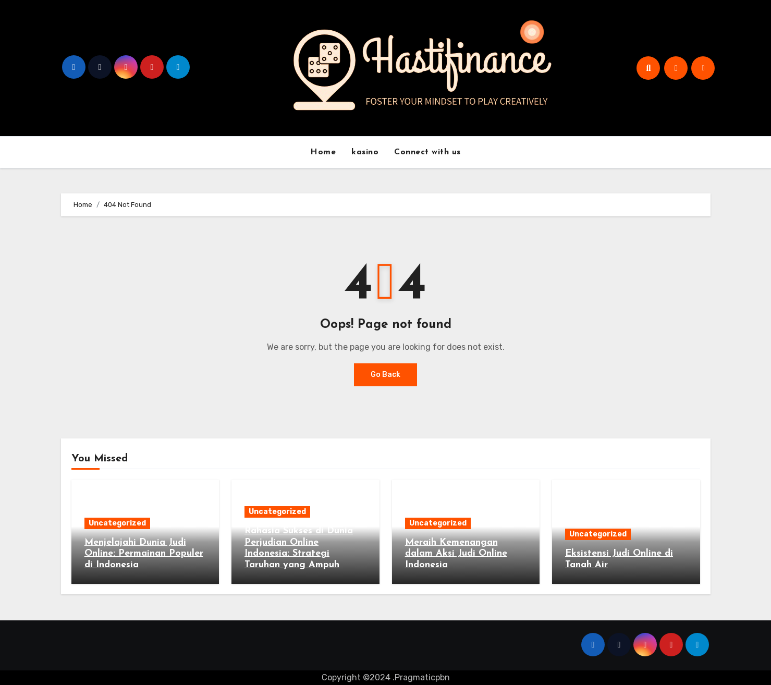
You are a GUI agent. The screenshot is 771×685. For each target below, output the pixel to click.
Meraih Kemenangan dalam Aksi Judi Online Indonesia (456, 553)
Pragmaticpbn (422, 677)
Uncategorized (117, 523)
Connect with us (427, 152)
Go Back (385, 374)
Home (323, 152)
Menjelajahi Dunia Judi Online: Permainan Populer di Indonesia (143, 553)
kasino (364, 152)
